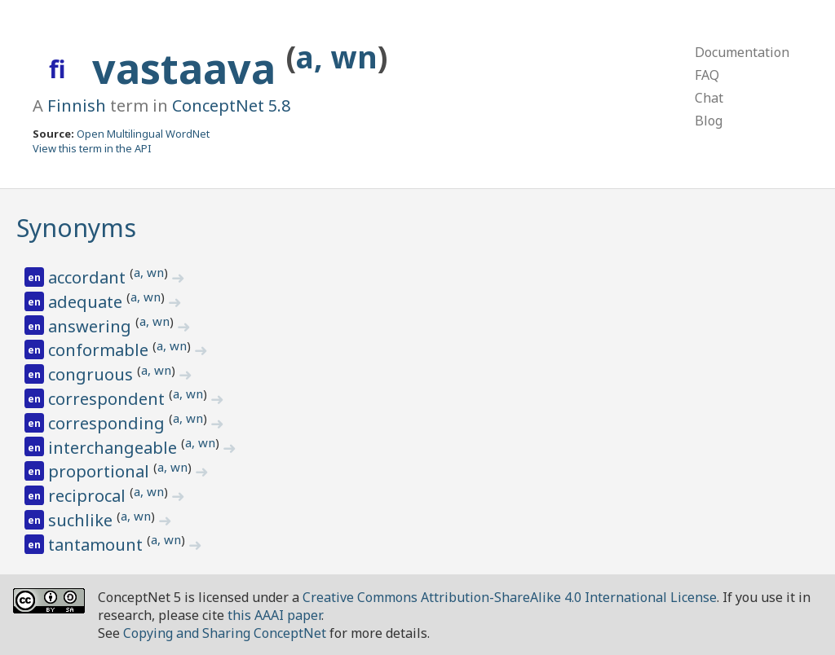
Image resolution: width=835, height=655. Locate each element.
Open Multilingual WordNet (143, 133)
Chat (709, 98)
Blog (708, 121)
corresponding (108, 423)
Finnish (76, 105)
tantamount (97, 545)
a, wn (337, 56)
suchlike (82, 520)
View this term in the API (92, 148)
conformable (100, 350)
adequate (87, 302)
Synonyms (76, 227)
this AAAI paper (274, 615)
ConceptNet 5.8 (231, 105)
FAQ (707, 75)
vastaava (189, 68)
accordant (89, 277)
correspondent (108, 399)
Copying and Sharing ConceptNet (224, 633)
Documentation (742, 52)
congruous (92, 374)
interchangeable (114, 448)
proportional (100, 471)
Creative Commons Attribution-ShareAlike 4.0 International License (510, 597)
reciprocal (89, 496)
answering (91, 326)
